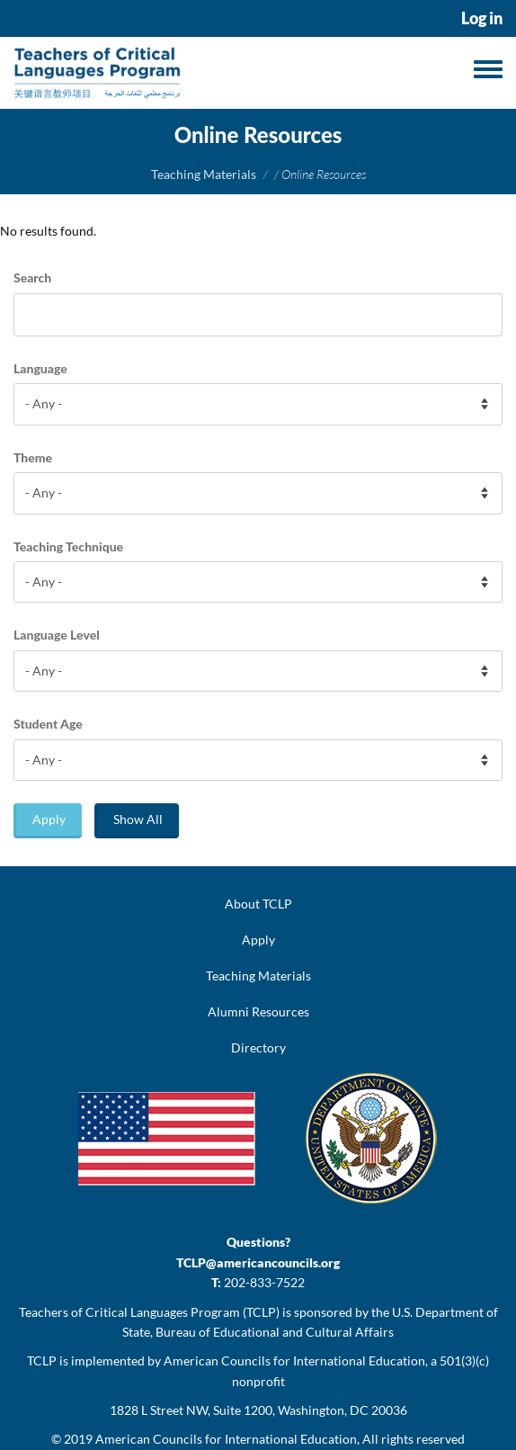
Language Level (56, 634)
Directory (258, 1047)
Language (40, 368)
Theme (32, 457)
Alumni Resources (258, 1011)
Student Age (48, 723)
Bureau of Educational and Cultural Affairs (275, 1331)
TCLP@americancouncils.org (258, 1262)
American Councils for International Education (226, 1438)
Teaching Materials (203, 174)
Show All (138, 819)
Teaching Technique (68, 546)
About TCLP (258, 903)
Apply (49, 819)
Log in (482, 18)
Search (32, 277)
